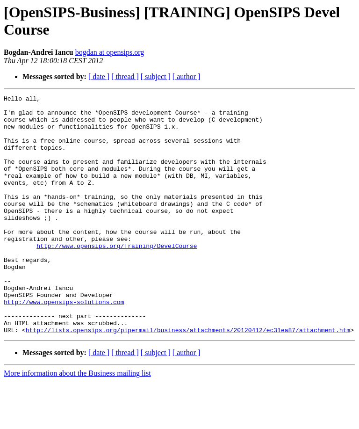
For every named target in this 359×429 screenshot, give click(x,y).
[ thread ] (125, 76)
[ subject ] (156, 76)
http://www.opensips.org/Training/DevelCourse (116, 276)
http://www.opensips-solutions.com (64, 344)
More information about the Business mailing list (77, 421)
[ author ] (186, 76)
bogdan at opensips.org (109, 52)
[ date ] (98, 76)
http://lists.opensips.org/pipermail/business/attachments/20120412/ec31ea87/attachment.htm (188, 377)
